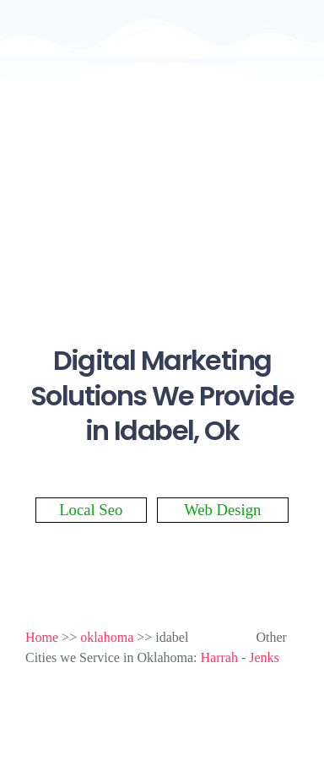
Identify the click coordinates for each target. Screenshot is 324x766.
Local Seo (90, 510)
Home (41, 637)
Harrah (219, 657)
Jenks (264, 657)
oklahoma (106, 637)
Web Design (222, 510)
